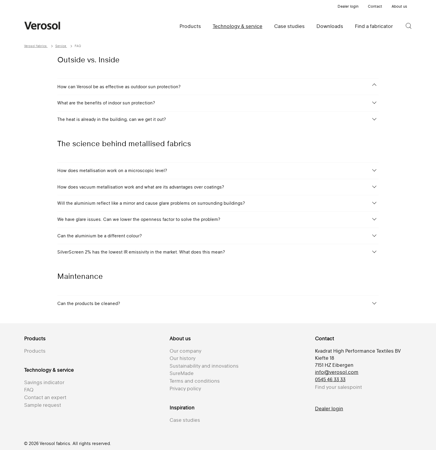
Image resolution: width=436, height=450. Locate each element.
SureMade (182, 373)
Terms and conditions (195, 381)
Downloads (329, 26)
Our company (185, 351)
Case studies (289, 26)
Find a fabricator (374, 26)
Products (190, 26)
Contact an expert (45, 397)
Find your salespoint (338, 387)
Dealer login (348, 6)
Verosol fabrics (36, 46)
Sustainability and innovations (204, 366)
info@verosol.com (336, 372)
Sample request (42, 405)
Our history (182, 358)
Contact (375, 6)
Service (61, 46)
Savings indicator (44, 382)
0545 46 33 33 (330, 379)
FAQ (28, 390)
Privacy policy (185, 388)
